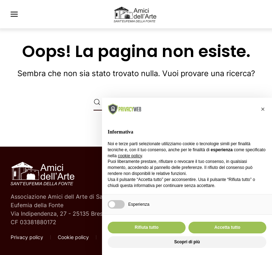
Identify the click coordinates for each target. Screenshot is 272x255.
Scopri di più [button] (187, 241)
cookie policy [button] (130, 155)
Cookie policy (73, 237)
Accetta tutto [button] (227, 227)
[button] (14, 14)
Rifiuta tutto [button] (146, 227)
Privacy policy (27, 237)
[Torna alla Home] (136, 14)
